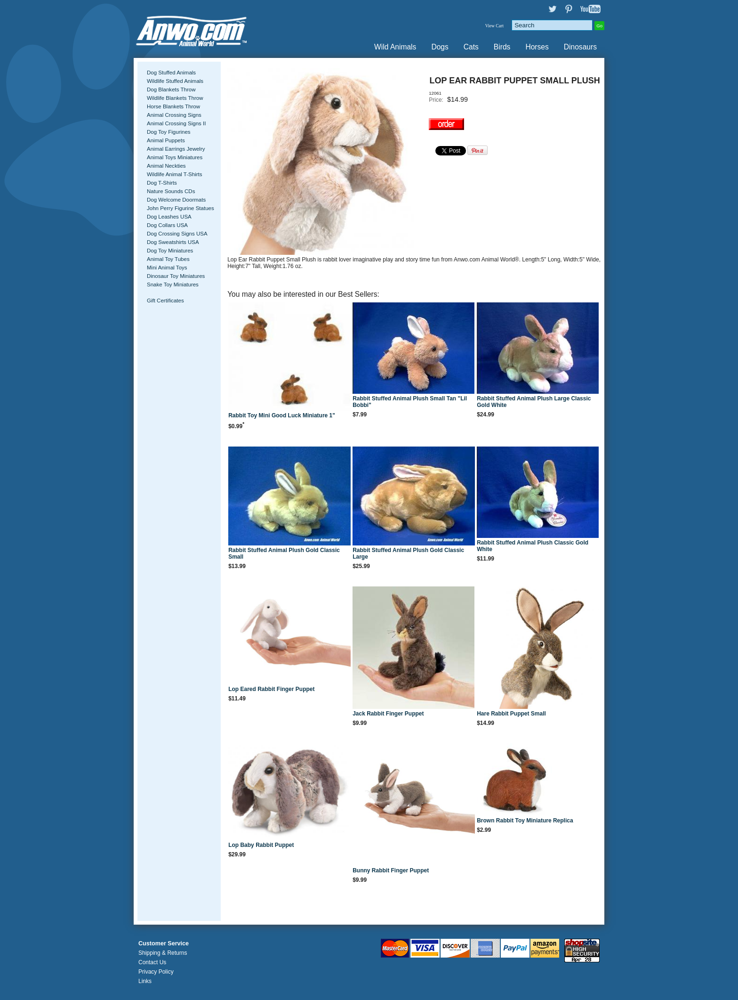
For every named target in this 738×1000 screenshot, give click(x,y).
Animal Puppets (166, 140)
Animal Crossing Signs (174, 115)
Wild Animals (395, 47)
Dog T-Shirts (162, 183)
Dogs (439, 47)
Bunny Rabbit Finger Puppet (391, 870)
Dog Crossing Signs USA (177, 233)
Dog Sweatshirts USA (173, 242)
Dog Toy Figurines (169, 132)
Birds (502, 47)
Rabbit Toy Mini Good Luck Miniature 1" (281, 415)
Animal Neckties (166, 166)
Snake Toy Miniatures (173, 284)
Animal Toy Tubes (168, 259)
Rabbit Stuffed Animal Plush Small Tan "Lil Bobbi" (410, 401)
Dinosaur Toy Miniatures (176, 276)
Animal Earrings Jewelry (176, 149)
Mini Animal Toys (167, 267)
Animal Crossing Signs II (176, 123)
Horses (536, 47)
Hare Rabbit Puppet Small (511, 713)
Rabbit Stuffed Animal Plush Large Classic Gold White (534, 401)
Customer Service (163, 943)
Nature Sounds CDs (171, 191)
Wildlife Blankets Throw (175, 98)
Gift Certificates (165, 300)
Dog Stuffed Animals (171, 72)
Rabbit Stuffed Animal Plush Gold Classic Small (284, 553)
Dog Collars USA (167, 225)
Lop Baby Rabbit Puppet (261, 845)
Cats (471, 47)
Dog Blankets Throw (171, 89)
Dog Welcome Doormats (176, 200)
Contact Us (152, 962)
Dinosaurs (580, 47)
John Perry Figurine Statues (180, 208)
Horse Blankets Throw (173, 106)
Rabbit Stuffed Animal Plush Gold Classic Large (408, 553)
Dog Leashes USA (169, 217)
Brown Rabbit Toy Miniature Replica (525, 820)
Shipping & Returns (162, 953)
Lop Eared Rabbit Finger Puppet (271, 689)
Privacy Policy (156, 971)
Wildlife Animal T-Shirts (174, 174)
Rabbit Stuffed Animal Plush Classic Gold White (532, 546)
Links (145, 981)
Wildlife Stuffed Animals (175, 81)
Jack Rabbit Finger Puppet (388, 713)
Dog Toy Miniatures (170, 250)
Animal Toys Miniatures (174, 157)
